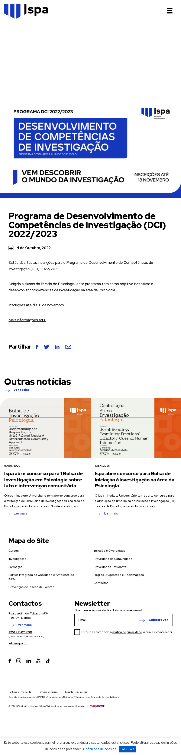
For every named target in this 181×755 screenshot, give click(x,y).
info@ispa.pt (18, 643)
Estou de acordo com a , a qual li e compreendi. (126, 632)
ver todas (22, 390)
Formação (16, 567)
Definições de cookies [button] (99, 749)
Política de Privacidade (20, 691)
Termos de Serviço (100, 697)
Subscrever (158, 620)
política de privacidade (127, 632)
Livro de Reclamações (76, 691)
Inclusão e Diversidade (110, 551)
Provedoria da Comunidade (113, 559)
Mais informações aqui (27, 320)
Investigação (17, 559)
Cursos (14, 551)
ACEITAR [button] (128, 749)
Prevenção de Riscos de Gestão (31, 587)
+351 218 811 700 (20, 632)
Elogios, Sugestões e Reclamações (119, 575)
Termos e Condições (48, 691)
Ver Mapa (25, 625)
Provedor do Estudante (110, 567)
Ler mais (20, 513)
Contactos (101, 583)
